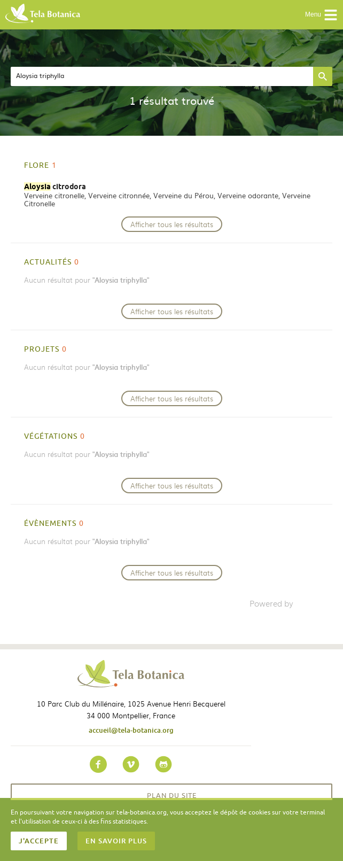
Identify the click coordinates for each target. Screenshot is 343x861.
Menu (321, 15)
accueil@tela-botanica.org (131, 730)
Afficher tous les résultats (171, 224)
